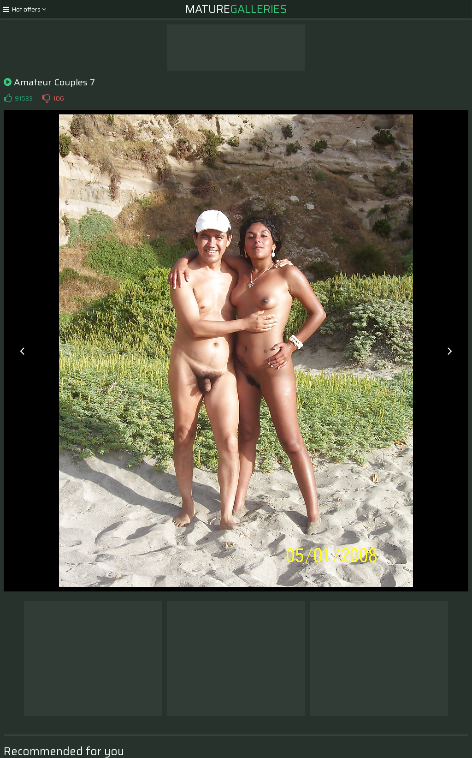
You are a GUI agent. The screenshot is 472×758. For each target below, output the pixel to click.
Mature (236, 9)
